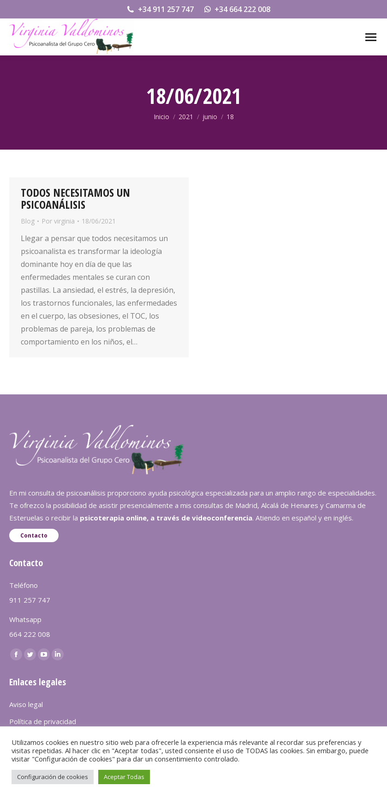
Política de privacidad (42, 721)
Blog (28, 221)
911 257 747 (29, 600)
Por (58, 221)
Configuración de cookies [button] (52, 777)
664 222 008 (29, 634)
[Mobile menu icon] (371, 37)
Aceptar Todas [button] (124, 777)
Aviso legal (26, 704)
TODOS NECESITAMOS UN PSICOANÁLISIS (75, 198)
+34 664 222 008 (237, 9)
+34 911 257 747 (160, 9)
